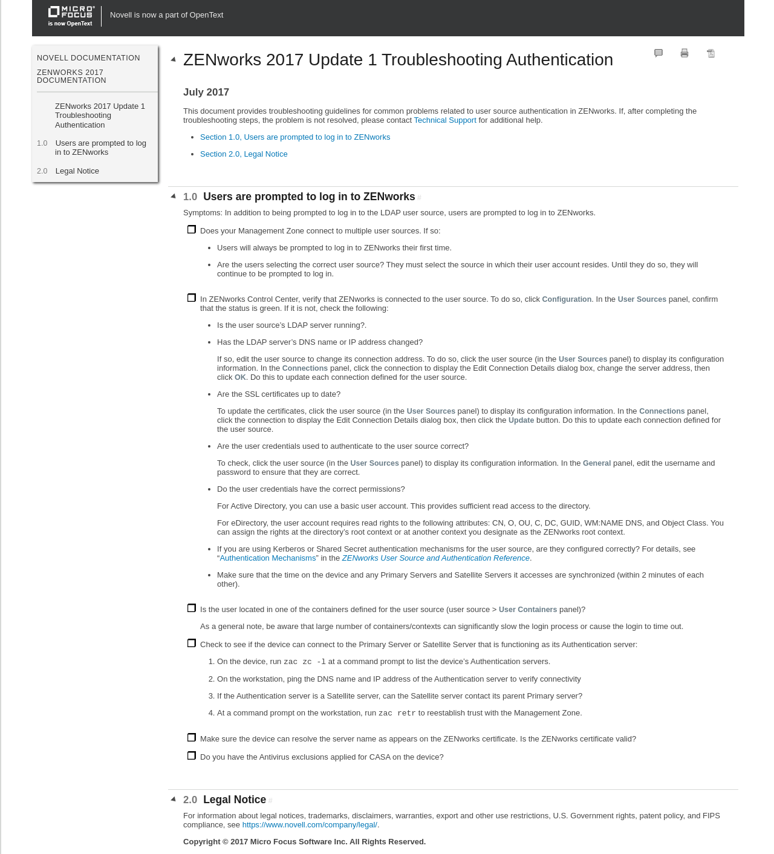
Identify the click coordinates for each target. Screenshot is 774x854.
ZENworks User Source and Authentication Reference (436, 557)
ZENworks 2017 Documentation (71, 76)
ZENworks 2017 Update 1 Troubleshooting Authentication (100, 115)
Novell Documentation (88, 58)
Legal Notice (77, 170)
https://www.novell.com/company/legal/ (309, 824)
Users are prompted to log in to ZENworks (100, 148)
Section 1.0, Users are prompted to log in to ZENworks (295, 137)
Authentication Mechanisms (268, 557)
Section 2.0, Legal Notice (244, 153)
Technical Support (445, 120)
